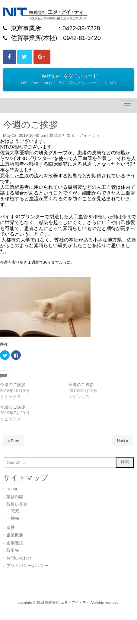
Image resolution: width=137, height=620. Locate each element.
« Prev (13, 440)
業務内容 (14, 497)
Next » (122, 440)
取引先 (12, 550)
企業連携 (14, 543)
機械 (15, 518)
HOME (12, 489)
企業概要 (14, 535)
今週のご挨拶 (12, 384)
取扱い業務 (16, 504)
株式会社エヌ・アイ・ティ (74, 135)
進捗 (10, 527)
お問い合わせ (19, 558)
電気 (15, 511)
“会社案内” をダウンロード (68, 80)
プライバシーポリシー (27, 565)
